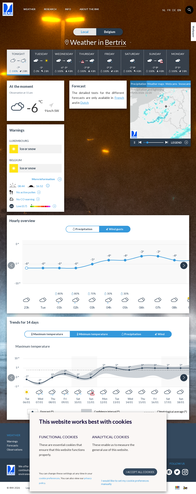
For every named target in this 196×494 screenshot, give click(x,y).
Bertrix (115, 42)
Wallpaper (193, 31)
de (174, 10)
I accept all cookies (140, 471)
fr (168, 10)
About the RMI (89, 9)
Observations (14, 449)
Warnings (12, 441)
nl (164, 10)
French (119, 98)
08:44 (21, 186)
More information (43, 179)
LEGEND (176, 141)
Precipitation (138, 83)
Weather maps (155, 83)
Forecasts (12, 445)
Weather (29, 9)
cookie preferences (49, 478)
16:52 (39, 186)
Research (50, 9)
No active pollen (25, 192)
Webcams (171, 83)
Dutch (84, 103)
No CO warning (25, 199)
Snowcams (185, 83)
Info (68, 9)
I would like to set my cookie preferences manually (125, 482)
